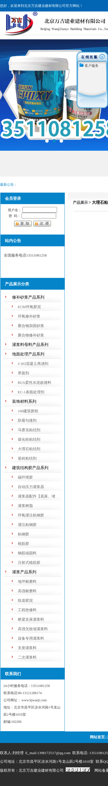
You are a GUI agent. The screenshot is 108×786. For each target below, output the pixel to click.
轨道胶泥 (25, 600)
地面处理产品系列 (28, 354)
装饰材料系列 (24, 401)
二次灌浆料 (27, 657)
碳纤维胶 (25, 477)
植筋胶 (23, 543)
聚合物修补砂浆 (31, 335)
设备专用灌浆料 (31, 638)
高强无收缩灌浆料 (33, 629)
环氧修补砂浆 (29, 316)
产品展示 (80, 202)
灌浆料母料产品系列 (30, 344)
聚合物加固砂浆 (31, 326)
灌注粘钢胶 (27, 524)
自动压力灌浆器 (31, 487)
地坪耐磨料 (27, 581)
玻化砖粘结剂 (29, 439)
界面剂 (23, 373)
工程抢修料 (27, 610)
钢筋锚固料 (27, 553)
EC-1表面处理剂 (31, 392)
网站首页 (97, 737)
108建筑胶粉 (28, 411)
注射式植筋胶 (29, 562)
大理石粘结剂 (29, 449)
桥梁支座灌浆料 (31, 619)
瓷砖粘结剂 (27, 458)
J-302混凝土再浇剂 (33, 363)
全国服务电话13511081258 (25, 256)
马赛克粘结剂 (29, 430)
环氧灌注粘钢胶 (31, 515)
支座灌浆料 (27, 648)
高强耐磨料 (27, 591)
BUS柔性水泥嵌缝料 (34, 382)
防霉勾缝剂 (27, 420)
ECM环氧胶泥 (29, 307)
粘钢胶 (23, 534)
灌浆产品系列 (24, 572)
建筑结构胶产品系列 (30, 468)
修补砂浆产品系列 (28, 297)
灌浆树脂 (25, 506)
